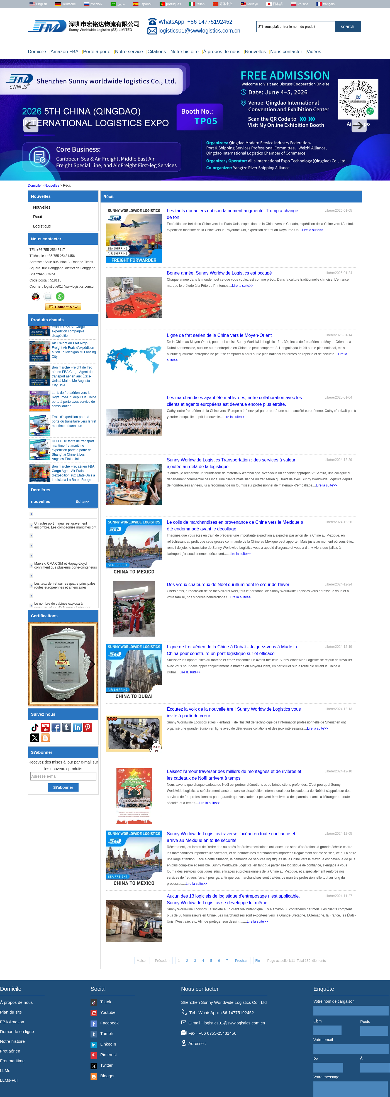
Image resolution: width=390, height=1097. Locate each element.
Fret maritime (12, 1060)
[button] (30, 124)
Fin (257, 961)
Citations (156, 51)
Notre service (128, 51)
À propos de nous (221, 51)
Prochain (241, 961)
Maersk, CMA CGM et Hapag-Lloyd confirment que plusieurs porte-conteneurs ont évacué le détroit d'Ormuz (65, 570)
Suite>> (82, 502)
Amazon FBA (64, 51)
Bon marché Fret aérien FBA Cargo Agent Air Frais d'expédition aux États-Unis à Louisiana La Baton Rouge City (73, 478)
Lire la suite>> (312, 230)
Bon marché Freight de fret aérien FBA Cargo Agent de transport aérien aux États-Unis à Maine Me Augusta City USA (72, 379)
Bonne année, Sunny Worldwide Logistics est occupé (219, 273)
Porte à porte (96, 51)
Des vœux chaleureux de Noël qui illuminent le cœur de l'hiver (228, 584)
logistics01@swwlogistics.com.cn (199, 31)
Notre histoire (184, 51)
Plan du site (11, 1012)
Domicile (37, 51)
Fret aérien (10, 1051)
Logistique (42, 226)
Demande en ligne (17, 1031)
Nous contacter (285, 51)
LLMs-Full (9, 1080)
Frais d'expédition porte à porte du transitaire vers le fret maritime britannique (74, 424)
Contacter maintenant (63, 307)
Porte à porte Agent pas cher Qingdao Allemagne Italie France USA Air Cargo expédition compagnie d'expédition (73, 329)
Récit (37, 216)
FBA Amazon (12, 1021)
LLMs (5, 1070)
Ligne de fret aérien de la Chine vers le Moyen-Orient (219, 335)
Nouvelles (255, 51)
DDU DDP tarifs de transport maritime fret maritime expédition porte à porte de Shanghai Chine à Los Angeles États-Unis (73, 453)
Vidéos (313, 51)
